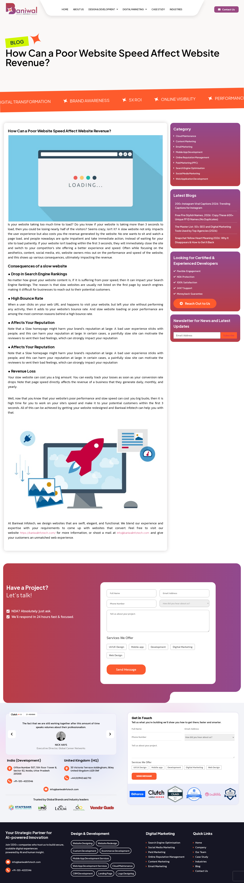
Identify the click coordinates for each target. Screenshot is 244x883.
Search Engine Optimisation (190, 168)
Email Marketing (184, 147)
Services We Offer (120, 636)
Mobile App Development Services (91, 857)
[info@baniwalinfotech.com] (46, 787)
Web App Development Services (90, 864)
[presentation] (12, 733)
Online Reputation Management (192, 157)
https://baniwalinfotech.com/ (38, 532)
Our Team (200, 851)
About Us (76, 9)
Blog (197, 865)
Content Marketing (186, 141)
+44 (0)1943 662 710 (81, 776)
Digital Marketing (136, 9)
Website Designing (82, 842)
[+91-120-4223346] (9, 779)
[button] (102, 9)
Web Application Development (192, 179)
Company (200, 846)
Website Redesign (107, 842)
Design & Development (102, 9)
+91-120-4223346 (23, 779)
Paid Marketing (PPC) (187, 163)
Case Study (161, 9)
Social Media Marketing (188, 173)
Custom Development (84, 849)
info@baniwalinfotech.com (133, 532)
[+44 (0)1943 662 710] (66, 776)
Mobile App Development (189, 152)
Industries (180, 9)
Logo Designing (126, 872)
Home (61, 9)
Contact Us (201, 870)
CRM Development (83, 872)
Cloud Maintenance (186, 136)
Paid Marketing (156, 851)
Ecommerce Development (115, 849)
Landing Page (105, 872)
